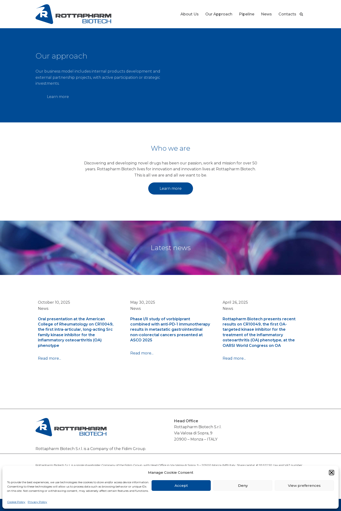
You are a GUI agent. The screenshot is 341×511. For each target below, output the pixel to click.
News (266, 14)
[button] (331, 472)
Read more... (49, 360)
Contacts (287, 14)
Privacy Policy (37, 502)
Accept (181, 485)
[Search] (301, 14)
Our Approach (218, 14)
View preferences (304, 485)
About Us (189, 14)
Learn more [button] (58, 96)
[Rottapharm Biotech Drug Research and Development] (73, 14)
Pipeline (246, 14)
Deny (243, 485)
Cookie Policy (16, 502)
